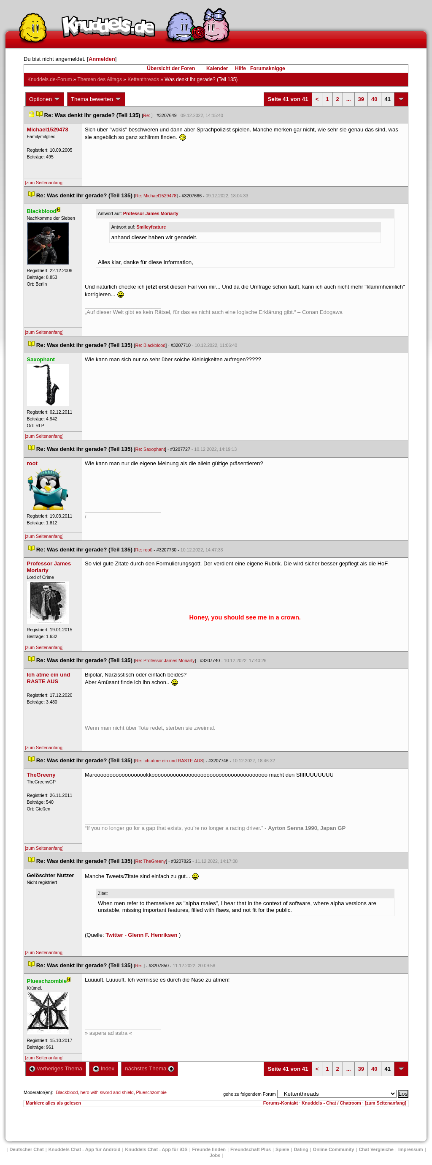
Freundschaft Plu (250, 1149)
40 (374, 99)
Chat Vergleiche (376, 1149)
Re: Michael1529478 (156, 195)
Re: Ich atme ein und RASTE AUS (169, 760)
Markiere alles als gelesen (53, 1102)
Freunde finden (209, 1149)
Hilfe (240, 68)
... (348, 99)
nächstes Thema (149, 1068)
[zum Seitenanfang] (44, 182)
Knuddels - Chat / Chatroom (331, 1102)
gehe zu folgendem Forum (249, 1094)
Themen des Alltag (100, 79)
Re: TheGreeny (150, 861)
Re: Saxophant (150, 449)
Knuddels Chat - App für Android (85, 1149)
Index (103, 1068)
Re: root (143, 549)
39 (361, 99)
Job (215, 1155)
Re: (147, 115)
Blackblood (67, 1092)
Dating (301, 1149)
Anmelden (102, 59)
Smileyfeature (151, 226)
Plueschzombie (151, 1092)
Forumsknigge (267, 68)
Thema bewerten (96, 99)
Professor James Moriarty (150, 213)
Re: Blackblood (150, 345)
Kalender (217, 68)
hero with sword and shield (106, 1092)
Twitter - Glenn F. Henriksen (141, 935)
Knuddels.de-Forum (49, 79)
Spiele (282, 1149)
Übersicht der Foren (171, 68)
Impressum (410, 1149)
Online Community (333, 1149)
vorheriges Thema (55, 1068)
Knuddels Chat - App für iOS (156, 1149)
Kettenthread (143, 79)
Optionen (44, 99)
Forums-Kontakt (280, 1102)
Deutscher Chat (26, 1149)
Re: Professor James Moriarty (165, 660)
